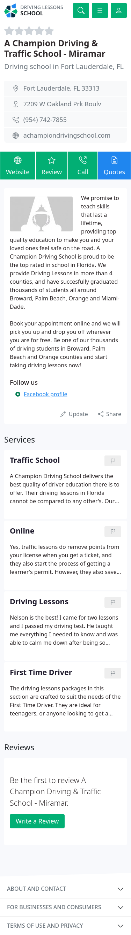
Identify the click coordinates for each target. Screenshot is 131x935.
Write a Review (37, 821)
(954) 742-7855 (45, 119)
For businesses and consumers (54, 907)
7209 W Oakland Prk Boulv (62, 104)
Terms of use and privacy (45, 925)
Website (18, 165)
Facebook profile (45, 394)
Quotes (114, 165)
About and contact (36, 888)
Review (52, 165)
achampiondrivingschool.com (67, 135)
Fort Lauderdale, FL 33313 (61, 88)
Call (83, 165)
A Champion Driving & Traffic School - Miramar (54, 48)
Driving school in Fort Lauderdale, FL (64, 66)
